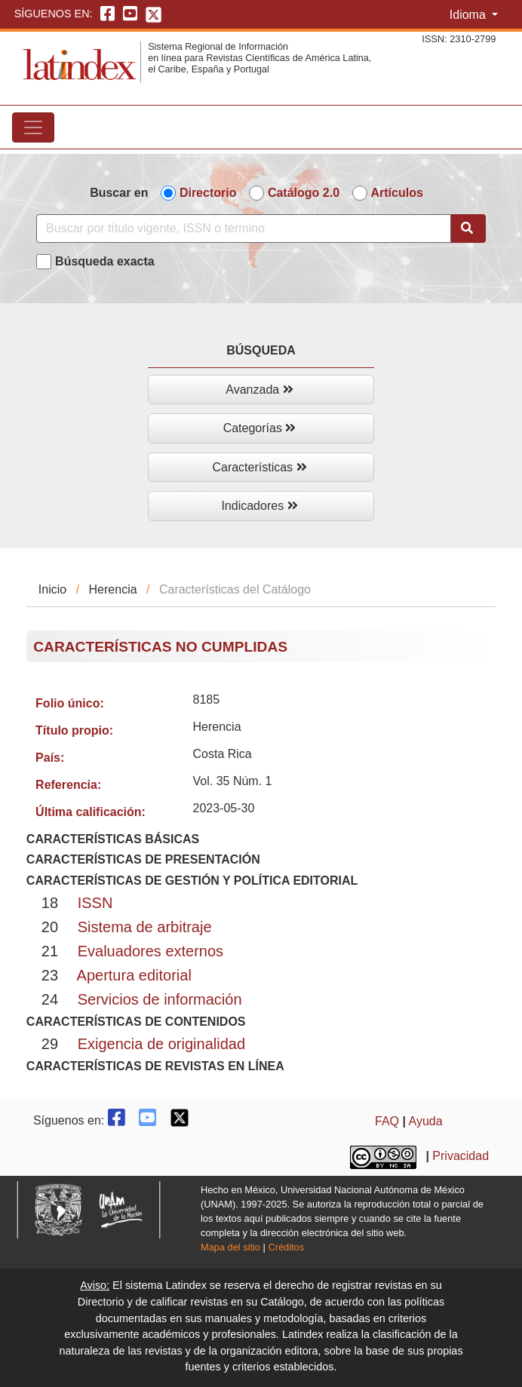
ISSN (95, 902)
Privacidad (460, 1155)
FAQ (387, 1121)
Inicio (52, 589)
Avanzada (259, 389)
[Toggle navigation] (33, 127)
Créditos (286, 1247)
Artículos (397, 192)
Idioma (469, 14)
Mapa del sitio (230, 1247)
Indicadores (259, 505)
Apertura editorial (134, 975)
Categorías (259, 428)
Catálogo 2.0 (303, 192)
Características (259, 467)
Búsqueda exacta (105, 261)
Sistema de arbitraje (145, 927)
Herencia (113, 589)
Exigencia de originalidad (161, 1044)
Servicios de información (160, 999)
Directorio (208, 192)
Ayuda (426, 1121)
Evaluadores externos (150, 951)
